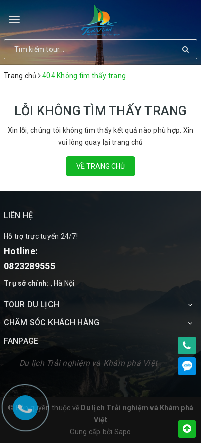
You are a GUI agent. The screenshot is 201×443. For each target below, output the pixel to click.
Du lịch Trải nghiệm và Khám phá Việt (88, 363)
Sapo (122, 432)
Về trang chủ (100, 166)
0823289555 (30, 266)
